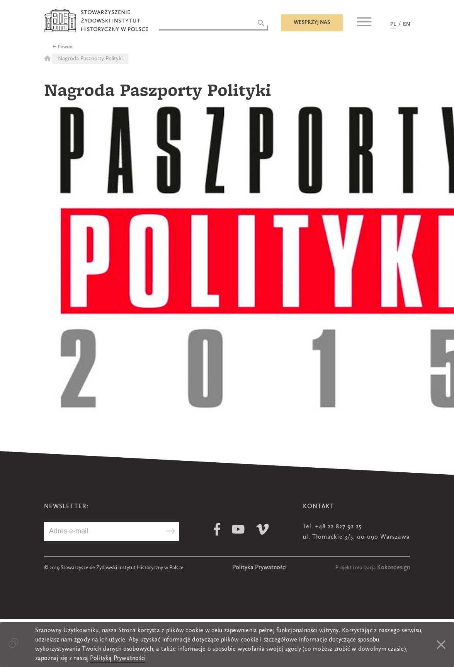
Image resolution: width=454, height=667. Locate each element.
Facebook (217, 529)
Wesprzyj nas (312, 22)
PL (393, 24)
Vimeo (262, 529)
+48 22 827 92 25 (338, 527)
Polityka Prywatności (259, 568)
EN (406, 24)
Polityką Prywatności (118, 658)
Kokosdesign (393, 568)
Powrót (65, 47)
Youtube (238, 529)
